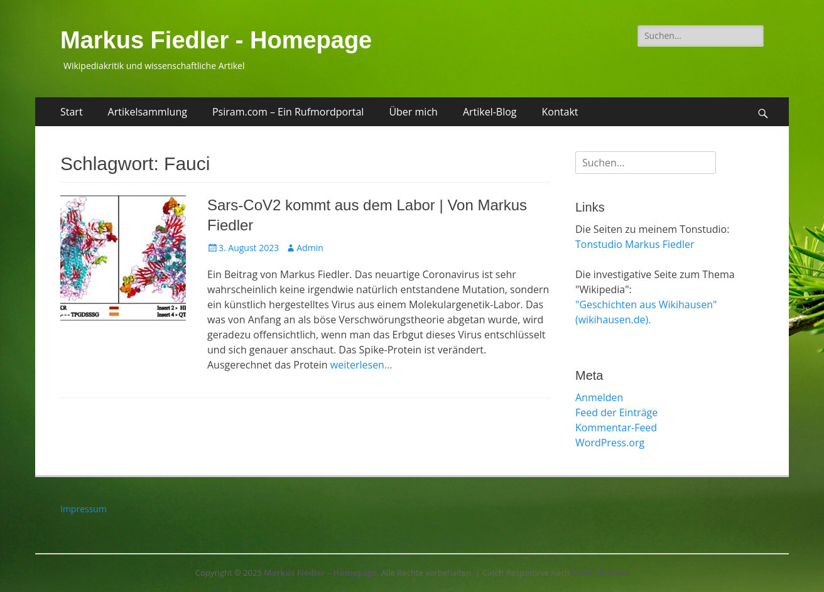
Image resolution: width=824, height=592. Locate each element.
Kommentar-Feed (616, 427)
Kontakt (560, 112)
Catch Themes (600, 572)
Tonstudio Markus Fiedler (634, 244)
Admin (309, 248)
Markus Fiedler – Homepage (320, 572)
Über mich (413, 112)
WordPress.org (609, 442)
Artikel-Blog (490, 112)
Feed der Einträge (616, 412)
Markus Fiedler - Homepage (216, 40)
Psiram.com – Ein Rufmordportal (288, 112)
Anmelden (599, 397)
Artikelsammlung (147, 112)
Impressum (83, 509)
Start (71, 112)
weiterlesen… (361, 365)
